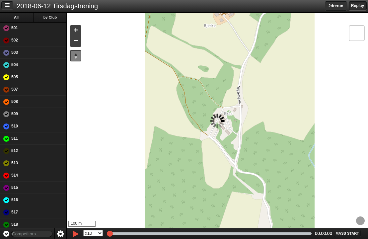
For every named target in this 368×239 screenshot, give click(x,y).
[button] (76, 31)
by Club (50, 17)
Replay (357, 5)
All (16, 17)
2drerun (336, 6)
